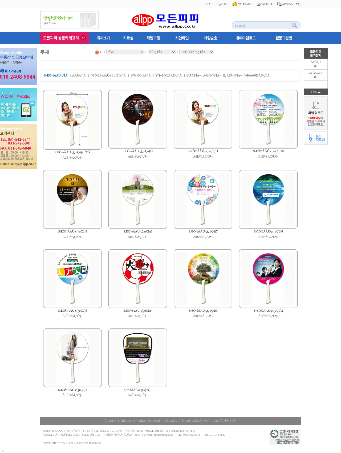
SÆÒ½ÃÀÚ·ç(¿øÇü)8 (137, 231)
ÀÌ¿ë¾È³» (171, 420)
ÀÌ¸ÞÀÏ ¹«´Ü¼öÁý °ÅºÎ (195, 420)
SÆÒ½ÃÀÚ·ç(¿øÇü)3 (203, 310)
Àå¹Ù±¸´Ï (264, 4)
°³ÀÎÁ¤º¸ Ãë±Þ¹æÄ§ (148, 420)
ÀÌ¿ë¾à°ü (126, 420)
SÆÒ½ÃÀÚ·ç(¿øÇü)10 (268, 151)
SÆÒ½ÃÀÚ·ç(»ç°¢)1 (138, 390)
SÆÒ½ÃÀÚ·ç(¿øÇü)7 (203, 231)
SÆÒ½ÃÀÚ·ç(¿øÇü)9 (72, 231)
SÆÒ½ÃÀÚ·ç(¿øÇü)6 (268, 231)
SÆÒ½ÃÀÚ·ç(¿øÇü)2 (268, 310)
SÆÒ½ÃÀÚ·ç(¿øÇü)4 (137, 310)
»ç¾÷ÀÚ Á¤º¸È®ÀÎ (224, 420)
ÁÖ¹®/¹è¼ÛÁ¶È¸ (289, 4)
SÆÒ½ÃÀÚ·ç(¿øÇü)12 (138, 151)
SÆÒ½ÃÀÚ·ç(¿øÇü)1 (72, 390)
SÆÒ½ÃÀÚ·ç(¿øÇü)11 (203, 151)
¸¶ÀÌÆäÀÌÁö (242, 4)
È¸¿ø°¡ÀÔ (222, 4)
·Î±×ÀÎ (207, 4)
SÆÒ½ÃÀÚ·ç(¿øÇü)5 (72, 310)
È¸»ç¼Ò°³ (110, 420)
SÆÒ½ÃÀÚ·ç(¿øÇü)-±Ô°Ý (73, 152)
